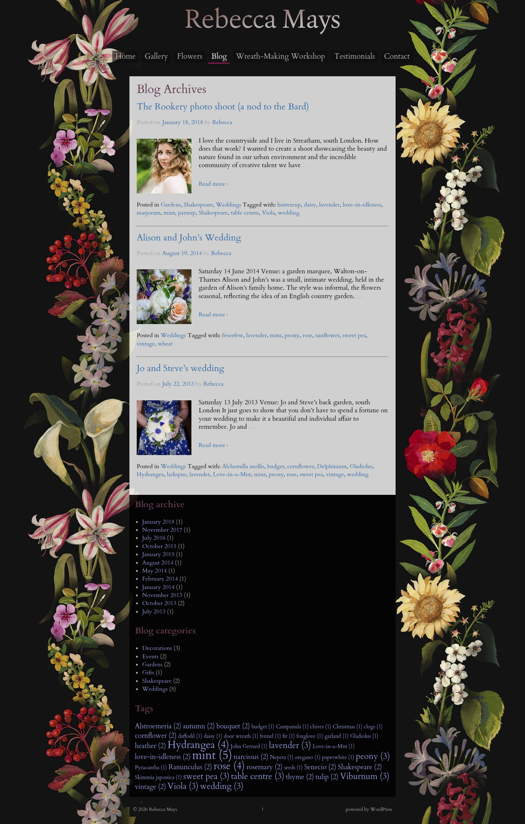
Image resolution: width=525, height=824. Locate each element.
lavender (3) (290, 745)
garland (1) (336, 736)
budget (275, 466)
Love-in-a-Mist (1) (333, 746)
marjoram (148, 213)
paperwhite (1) (338, 757)
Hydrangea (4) (198, 745)
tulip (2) (326, 777)
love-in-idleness (362, 205)
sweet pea (354, 335)
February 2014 (160, 579)
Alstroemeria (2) (158, 726)
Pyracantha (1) (151, 767)
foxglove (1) (309, 736)
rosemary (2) (264, 767)
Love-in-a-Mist (232, 474)
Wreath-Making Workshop (280, 56)
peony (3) (373, 756)
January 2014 (158, 587)
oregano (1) (307, 757)
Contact (397, 56)
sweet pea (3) (206, 776)
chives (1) (320, 726)
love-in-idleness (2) (163, 756)
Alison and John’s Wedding (189, 238)
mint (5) (212, 755)
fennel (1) (270, 736)
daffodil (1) (190, 736)
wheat (165, 344)
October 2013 (159, 603)
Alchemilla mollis (243, 466)
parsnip (186, 213)
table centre (245, 213)
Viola (268, 213)
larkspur (176, 474)
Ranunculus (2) (190, 767)
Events (150, 656)
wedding (288, 213)
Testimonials (354, 56)
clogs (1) (373, 726)
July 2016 (154, 538)
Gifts (148, 673)
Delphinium (332, 466)
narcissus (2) (251, 756)
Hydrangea (150, 474)
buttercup (289, 205)
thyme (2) (300, 777)
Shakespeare (198, 205)
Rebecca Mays (262, 33)
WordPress (381, 809)
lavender (329, 205)
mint (169, 213)
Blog (219, 56)
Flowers (189, 56)
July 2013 (154, 612)
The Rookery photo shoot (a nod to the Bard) (223, 107)
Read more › (213, 184)
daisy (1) (213, 736)
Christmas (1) (347, 726)
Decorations (157, 648)
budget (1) (263, 726)
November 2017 (162, 530)
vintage (146, 344)
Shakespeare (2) (360, 767)
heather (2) (150, 746)
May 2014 (154, 571)
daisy (310, 205)
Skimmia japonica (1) (158, 777)
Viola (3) (182, 786)
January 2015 (158, 554)
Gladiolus (361, 466)
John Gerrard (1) (249, 746)
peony (292, 335)
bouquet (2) (233, 726)
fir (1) (289, 736)
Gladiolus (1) (364, 736)
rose (307, 335)
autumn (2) (199, 726)
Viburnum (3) (365, 776)
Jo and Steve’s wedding (180, 368)
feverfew (232, 335)
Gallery (156, 56)
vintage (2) (150, 786)
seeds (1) (293, 767)
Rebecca (222, 122)
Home (125, 56)
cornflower (300, 466)
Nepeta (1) (281, 757)
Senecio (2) (320, 767)
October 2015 (159, 546)
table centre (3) (257, 776)
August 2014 (157, 563)
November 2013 (162, 595)
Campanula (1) (292, 726)
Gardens (171, 205)
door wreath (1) (241, 736)
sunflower (327, 335)
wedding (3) (222, 786)
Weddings (228, 205)
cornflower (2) (155, 735)
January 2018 (158, 522)
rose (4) (229, 766)
